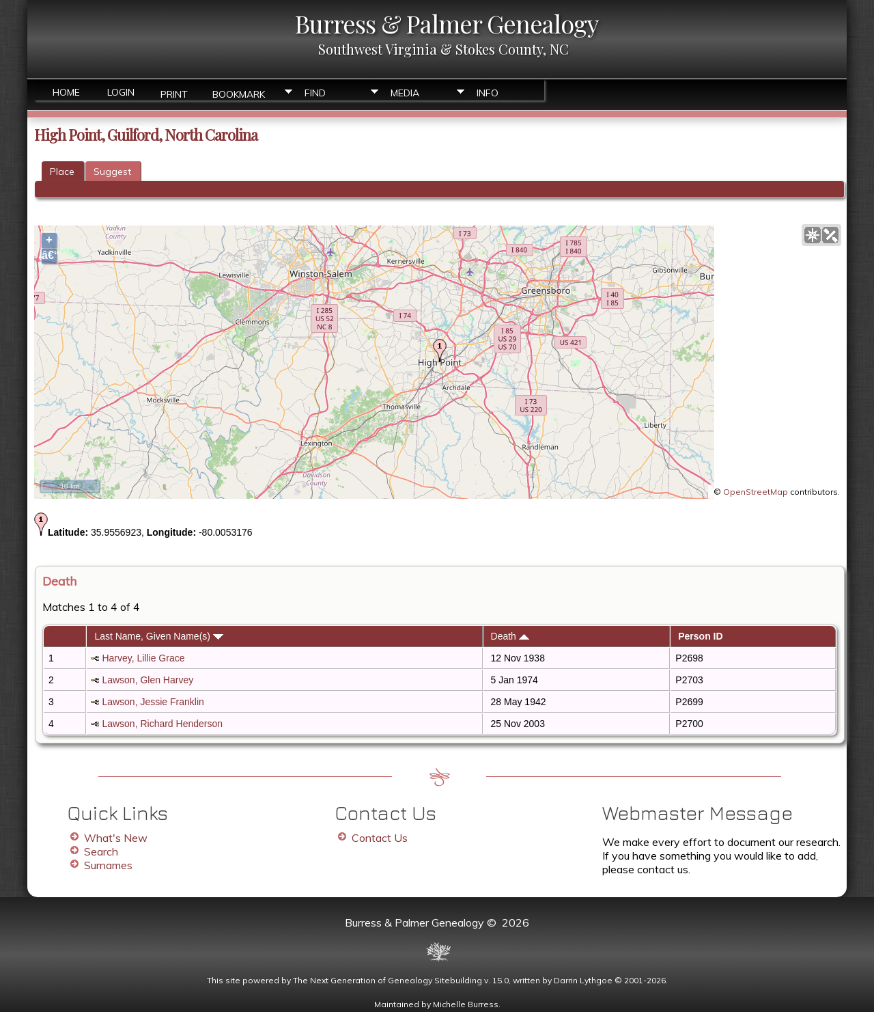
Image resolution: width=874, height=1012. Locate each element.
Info (487, 93)
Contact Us (380, 838)
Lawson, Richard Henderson (162, 723)
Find (315, 93)
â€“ (49, 255)
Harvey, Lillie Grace (143, 658)
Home (66, 92)
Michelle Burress (465, 1004)
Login (121, 92)
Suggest (112, 171)
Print (174, 93)
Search (101, 851)
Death (510, 636)
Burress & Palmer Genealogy (446, 23)
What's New (115, 838)
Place (62, 171)
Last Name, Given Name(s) (158, 636)
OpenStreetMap (755, 492)
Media (405, 93)
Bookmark (238, 93)
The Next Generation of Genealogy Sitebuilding (387, 980)
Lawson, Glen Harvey (147, 679)
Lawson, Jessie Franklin (152, 701)
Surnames (108, 865)
